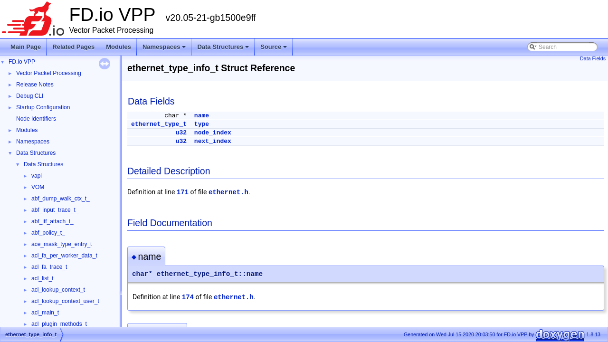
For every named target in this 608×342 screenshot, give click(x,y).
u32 (181, 132)
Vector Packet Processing (48, 73)
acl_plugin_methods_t (59, 324)
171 (183, 192)
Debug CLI (29, 96)
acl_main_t (45, 312)
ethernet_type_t (159, 124)
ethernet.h (228, 192)
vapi (36, 175)
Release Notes (35, 84)
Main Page (25, 46)
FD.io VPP (22, 61)
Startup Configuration (43, 107)
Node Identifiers (36, 118)
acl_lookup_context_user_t (65, 301)
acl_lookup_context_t (58, 289)
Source (274, 49)
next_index (212, 141)
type (201, 124)
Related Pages (73, 46)
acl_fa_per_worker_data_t (64, 255)
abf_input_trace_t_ (54, 210)
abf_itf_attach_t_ (52, 221)
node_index (212, 132)
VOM (37, 187)
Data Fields (593, 58)
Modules (118, 46)
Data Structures (223, 49)
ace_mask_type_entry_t (61, 244)
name (201, 115)
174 (188, 297)
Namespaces (165, 49)
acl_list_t (42, 278)
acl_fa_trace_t (49, 267)
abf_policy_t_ (48, 232)
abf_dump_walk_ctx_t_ (60, 198)
